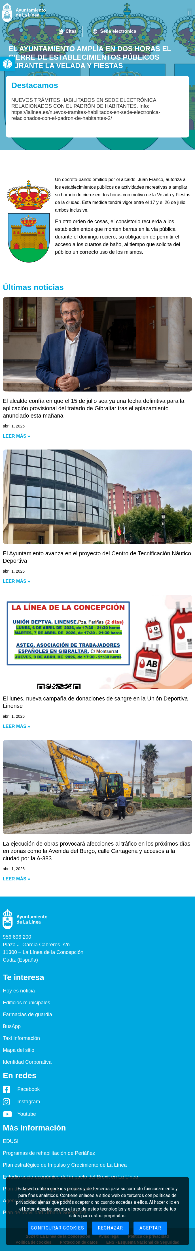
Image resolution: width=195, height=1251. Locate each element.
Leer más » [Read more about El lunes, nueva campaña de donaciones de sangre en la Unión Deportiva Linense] (16, 726)
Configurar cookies (57, 1228)
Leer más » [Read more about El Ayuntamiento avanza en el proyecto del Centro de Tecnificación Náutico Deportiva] (16, 581)
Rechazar (110, 1228)
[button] (7, 64)
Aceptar (150, 1228)
